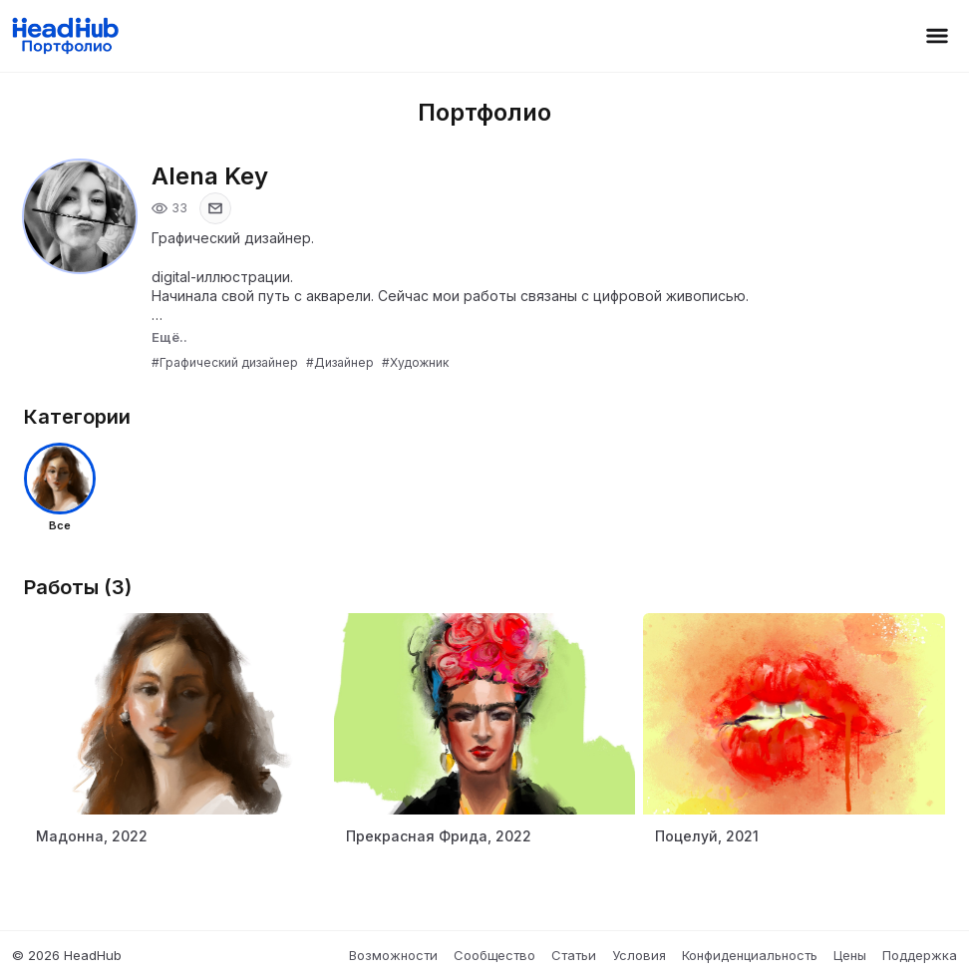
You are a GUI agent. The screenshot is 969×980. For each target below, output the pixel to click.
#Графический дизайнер (225, 362)
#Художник (415, 362)
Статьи (573, 955)
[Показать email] (215, 208)
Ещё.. (169, 337)
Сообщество (494, 955)
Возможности (393, 955)
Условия (639, 955)
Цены (849, 955)
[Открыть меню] (937, 36)
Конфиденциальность (749, 955)
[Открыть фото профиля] (80, 216)
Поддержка (919, 955)
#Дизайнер (340, 362)
